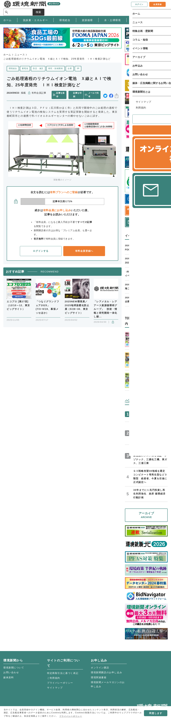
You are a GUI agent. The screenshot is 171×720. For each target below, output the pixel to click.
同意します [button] (155, 713)
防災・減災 (38, 68)
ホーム (7, 54)
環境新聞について (13, 667)
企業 (70, 68)
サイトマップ (55, 687)
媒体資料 (8, 677)
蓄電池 (25, 68)
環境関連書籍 (99, 677)
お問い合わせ (11, 672)
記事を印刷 (77, 95)
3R (78, 68)
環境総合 (13, 68)
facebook (111, 95)
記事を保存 (61, 95)
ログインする (41, 251)
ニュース (20, 54)
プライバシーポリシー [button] (70, 716)
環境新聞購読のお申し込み (106, 672)
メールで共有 (94, 95)
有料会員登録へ (84, 251)
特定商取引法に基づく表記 (62, 673)
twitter (105, 95)
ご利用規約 (53, 678)
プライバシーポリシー (60, 682)
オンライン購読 (100, 667)
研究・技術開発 (55, 68)
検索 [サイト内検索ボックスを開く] (161, 7)
